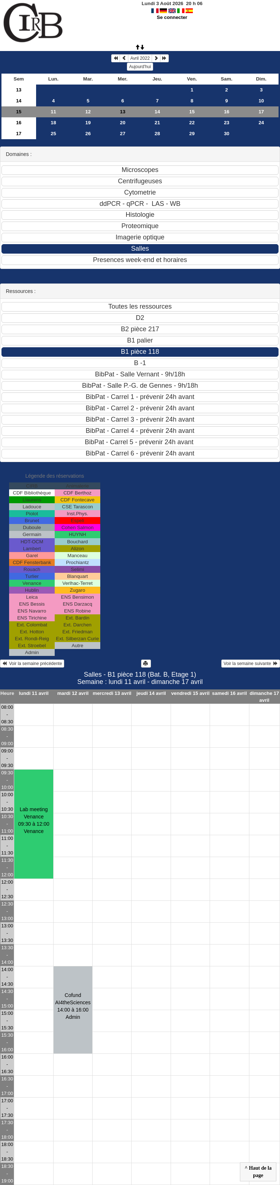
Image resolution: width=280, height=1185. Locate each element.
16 (226, 111)
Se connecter (172, 17)
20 (122, 122)
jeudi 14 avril (151, 693)
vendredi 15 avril (190, 693)
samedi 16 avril (229, 693)
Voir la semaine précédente (32, 663)
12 (88, 111)
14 (19, 100)
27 (122, 133)
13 (19, 90)
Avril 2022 (139, 58)
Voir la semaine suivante (250, 663)
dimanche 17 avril (264, 697)
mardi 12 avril (73, 693)
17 (261, 111)
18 (53, 122)
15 (19, 111)
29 (192, 133)
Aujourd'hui (140, 66)
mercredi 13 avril (112, 693)
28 (157, 133)
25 (53, 133)
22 (192, 122)
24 (261, 122)
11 (53, 111)
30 (226, 133)
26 (88, 133)
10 (261, 100)
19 (88, 122)
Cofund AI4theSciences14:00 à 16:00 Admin (72, 1006)
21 (157, 122)
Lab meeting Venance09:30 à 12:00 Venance (34, 820)
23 (226, 122)
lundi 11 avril (33, 693)
